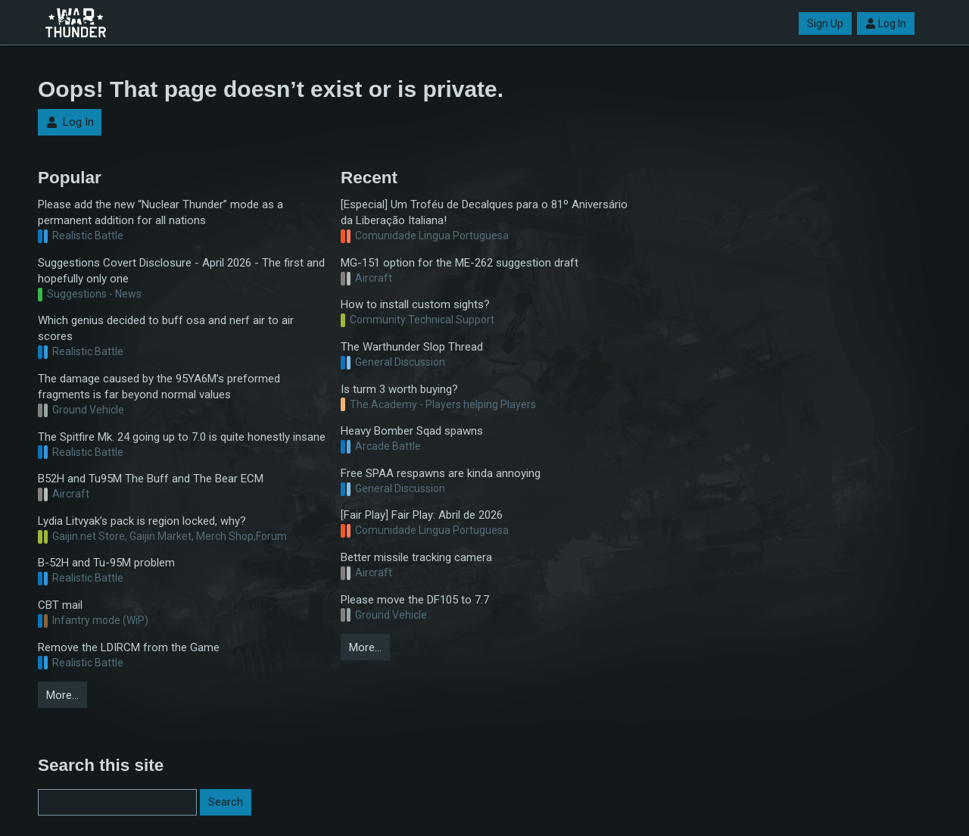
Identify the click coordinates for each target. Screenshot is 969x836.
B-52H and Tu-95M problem (106, 562)
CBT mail (60, 605)
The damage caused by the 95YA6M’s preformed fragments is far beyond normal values (159, 386)
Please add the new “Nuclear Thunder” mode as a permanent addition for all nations (160, 212)
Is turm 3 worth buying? (399, 389)
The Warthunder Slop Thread (412, 347)
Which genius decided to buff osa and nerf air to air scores (166, 328)
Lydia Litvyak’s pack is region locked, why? (142, 521)
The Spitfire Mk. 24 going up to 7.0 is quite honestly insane (182, 437)
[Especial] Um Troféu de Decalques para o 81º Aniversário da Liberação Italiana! (484, 212)
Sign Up (825, 23)
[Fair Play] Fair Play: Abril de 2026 (422, 515)
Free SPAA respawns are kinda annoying (441, 473)
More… (62, 695)
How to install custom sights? (415, 304)
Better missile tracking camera (416, 557)
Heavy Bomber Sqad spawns (412, 431)
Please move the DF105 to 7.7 (415, 600)
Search (225, 802)
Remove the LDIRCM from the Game (129, 647)
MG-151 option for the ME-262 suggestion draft (459, 263)
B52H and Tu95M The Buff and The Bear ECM (150, 478)
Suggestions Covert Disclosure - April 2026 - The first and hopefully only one (181, 270)
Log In (885, 23)
